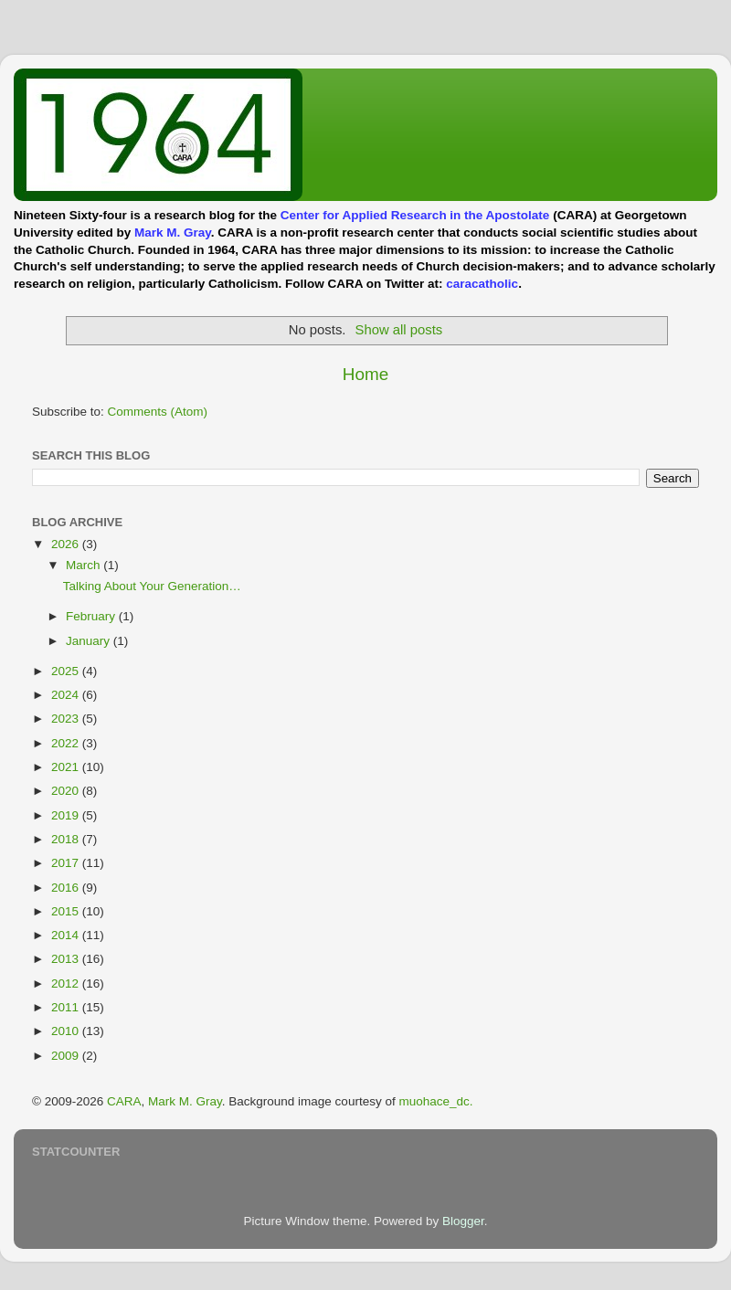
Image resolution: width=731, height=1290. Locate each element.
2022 (66, 743)
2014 (66, 935)
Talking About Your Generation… (152, 586)
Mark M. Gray (172, 232)
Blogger (463, 1221)
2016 (66, 887)
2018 (66, 839)
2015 (66, 911)
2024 (66, 695)
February (92, 616)
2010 (66, 1031)
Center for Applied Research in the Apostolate (415, 215)
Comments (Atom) (158, 411)
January (89, 641)
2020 (66, 791)
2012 (66, 983)
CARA (124, 1101)
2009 (66, 1056)
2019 (66, 815)
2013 (66, 959)
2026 (66, 544)
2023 (66, 718)
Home (365, 374)
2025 (66, 671)
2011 (66, 1007)
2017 (66, 863)
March (84, 565)
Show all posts (399, 329)
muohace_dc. (435, 1101)
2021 (66, 767)
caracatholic (482, 284)
